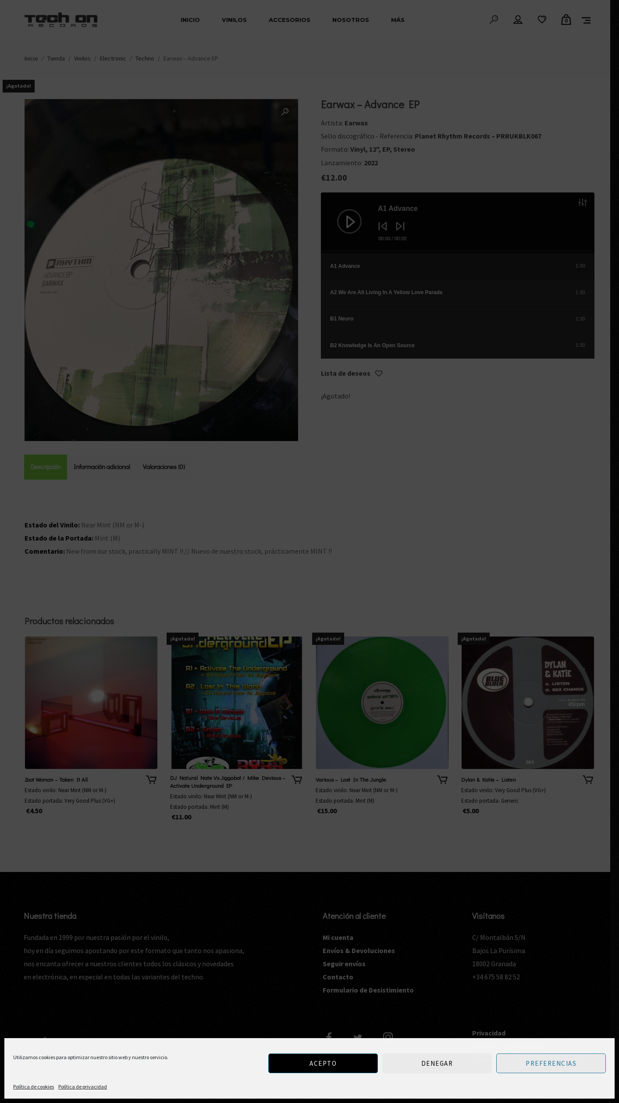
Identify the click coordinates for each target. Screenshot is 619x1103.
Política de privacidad (82, 1086)
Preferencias (551, 1063)
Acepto (323, 1063)
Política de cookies (33, 1086)
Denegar (437, 1063)
